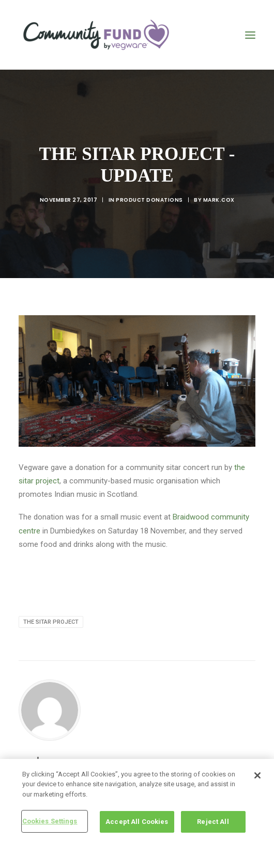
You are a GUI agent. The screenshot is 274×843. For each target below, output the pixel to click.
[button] (250, 35)
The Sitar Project (51, 622)
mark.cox (219, 200)
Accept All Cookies (136, 821)
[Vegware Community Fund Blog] (96, 35)
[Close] (257, 775)
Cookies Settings (50, 821)
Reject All (213, 821)
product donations (149, 200)
